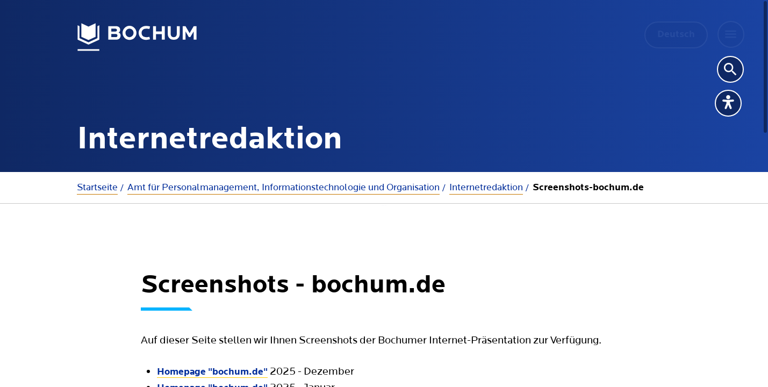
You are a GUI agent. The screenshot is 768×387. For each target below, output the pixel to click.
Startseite (97, 187)
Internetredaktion (486, 187)
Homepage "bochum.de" (212, 348)
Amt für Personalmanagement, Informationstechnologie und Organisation (283, 187)
